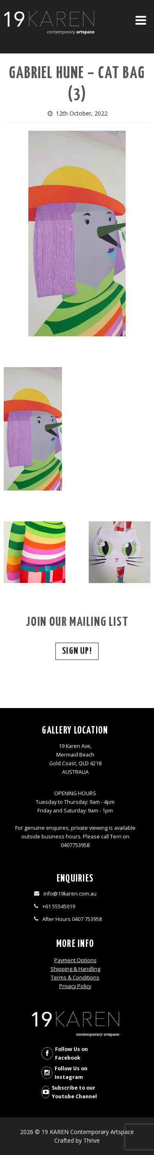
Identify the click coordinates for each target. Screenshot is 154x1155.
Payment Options (75, 960)
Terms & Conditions (75, 977)
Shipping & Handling (75, 968)
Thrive (91, 1140)
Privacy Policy (75, 986)
